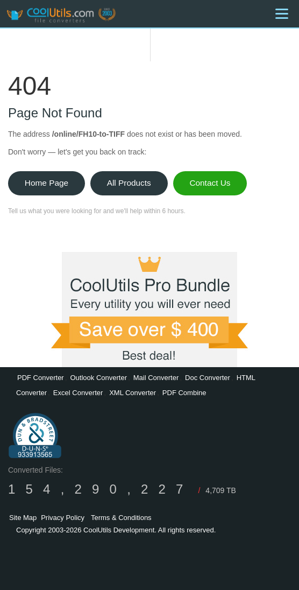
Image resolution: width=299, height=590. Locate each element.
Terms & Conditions (121, 518)
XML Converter (132, 393)
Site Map (23, 518)
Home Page (46, 182)
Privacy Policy (62, 518)
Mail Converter (156, 378)
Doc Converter (207, 378)
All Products (129, 182)
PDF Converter (40, 378)
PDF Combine (184, 393)
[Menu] (282, 13)
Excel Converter (78, 393)
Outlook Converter (98, 378)
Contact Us (209, 182)
